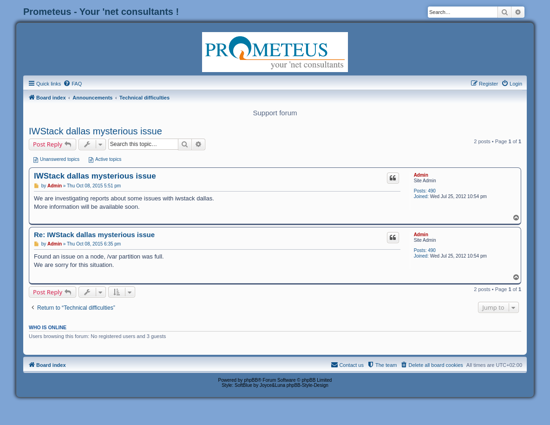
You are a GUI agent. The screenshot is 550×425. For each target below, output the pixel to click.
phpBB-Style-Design (307, 385)
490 (432, 190)
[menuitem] (72, 83)
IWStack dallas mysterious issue (95, 131)
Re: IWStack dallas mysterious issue (94, 235)
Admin (421, 175)
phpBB (251, 380)
